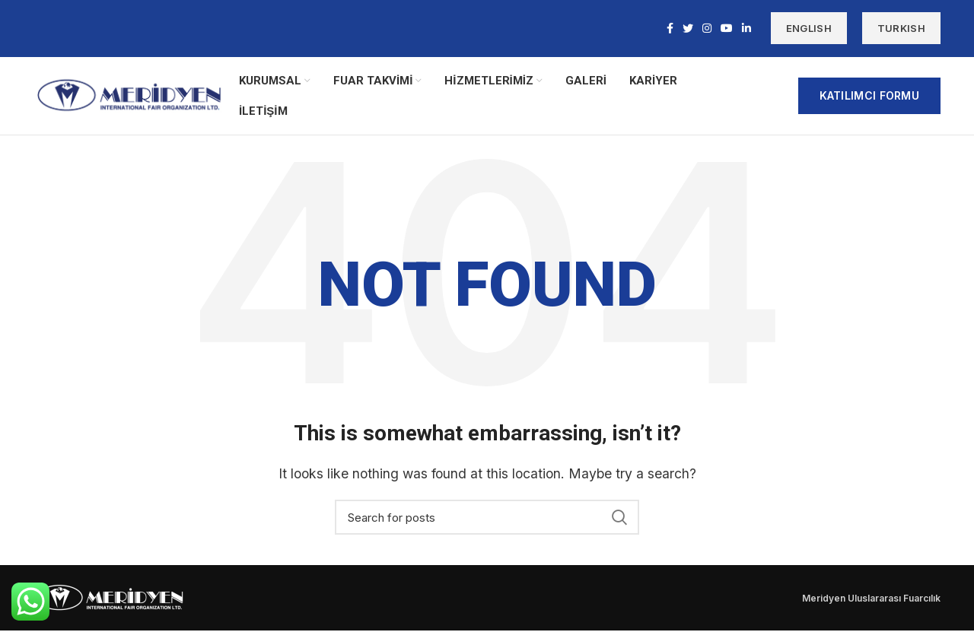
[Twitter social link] (688, 29)
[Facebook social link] (670, 29)
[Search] (487, 518)
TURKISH (901, 29)
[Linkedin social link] (746, 29)
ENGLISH (809, 29)
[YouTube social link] (726, 29)
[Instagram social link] (707, 29)
